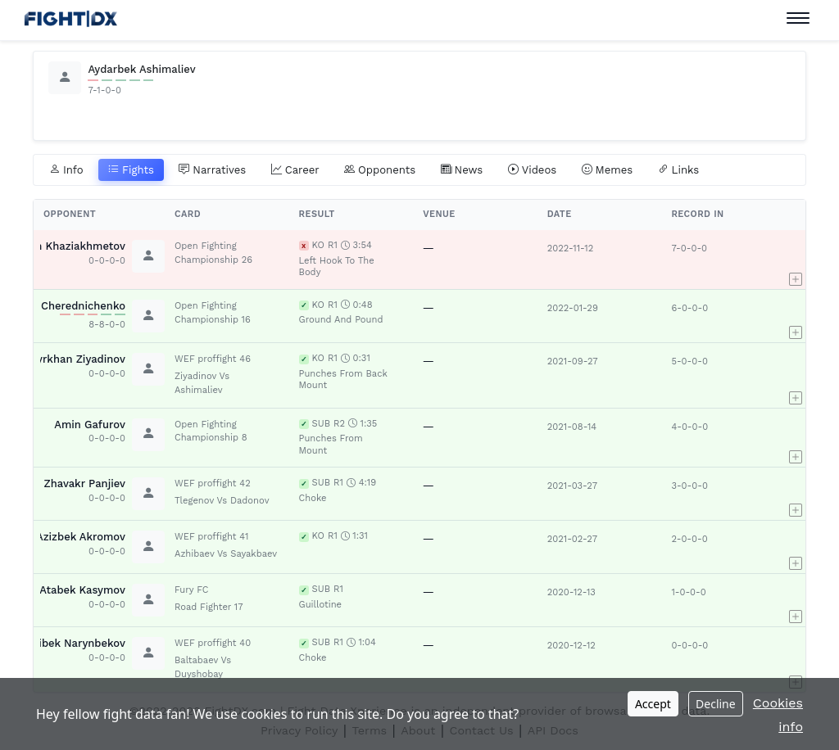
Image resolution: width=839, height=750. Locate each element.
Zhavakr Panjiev (84, 483)
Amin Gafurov (89, 424)
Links (679, 170)
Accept (653, 704)
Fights (131, 170)
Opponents (379, 170)
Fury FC (192, 590)
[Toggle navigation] (798, 18)
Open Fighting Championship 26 (213, 253)
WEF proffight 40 (213, 643)
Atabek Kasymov (82, 590)
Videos (532, 170)
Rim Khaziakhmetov (73, 246)
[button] (795, 259)
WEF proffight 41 (211, 536)
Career (295, 170)
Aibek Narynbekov (78, 643)
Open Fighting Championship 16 (213, 312)
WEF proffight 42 (213, 483)
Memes (607, 170)
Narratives (212, 170)
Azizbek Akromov (80, 537)
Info (66, 170)
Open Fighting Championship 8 (211, 431)
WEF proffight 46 (213, 359)
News (462, 170)
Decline (716, 704)
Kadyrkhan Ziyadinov (71, 359)
